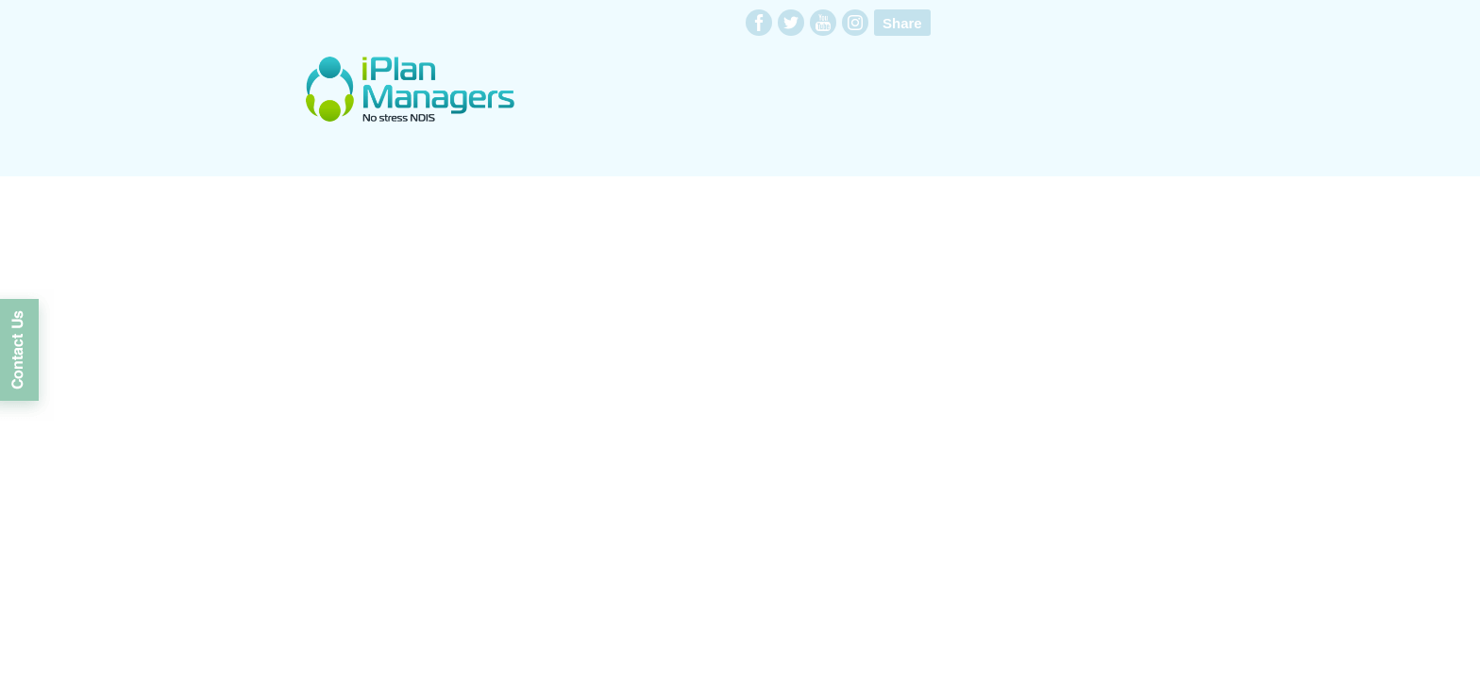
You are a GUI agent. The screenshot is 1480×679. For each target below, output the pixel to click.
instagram (855, 22)
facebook (759, 22)
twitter (791, 22)
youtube (823, 22)
